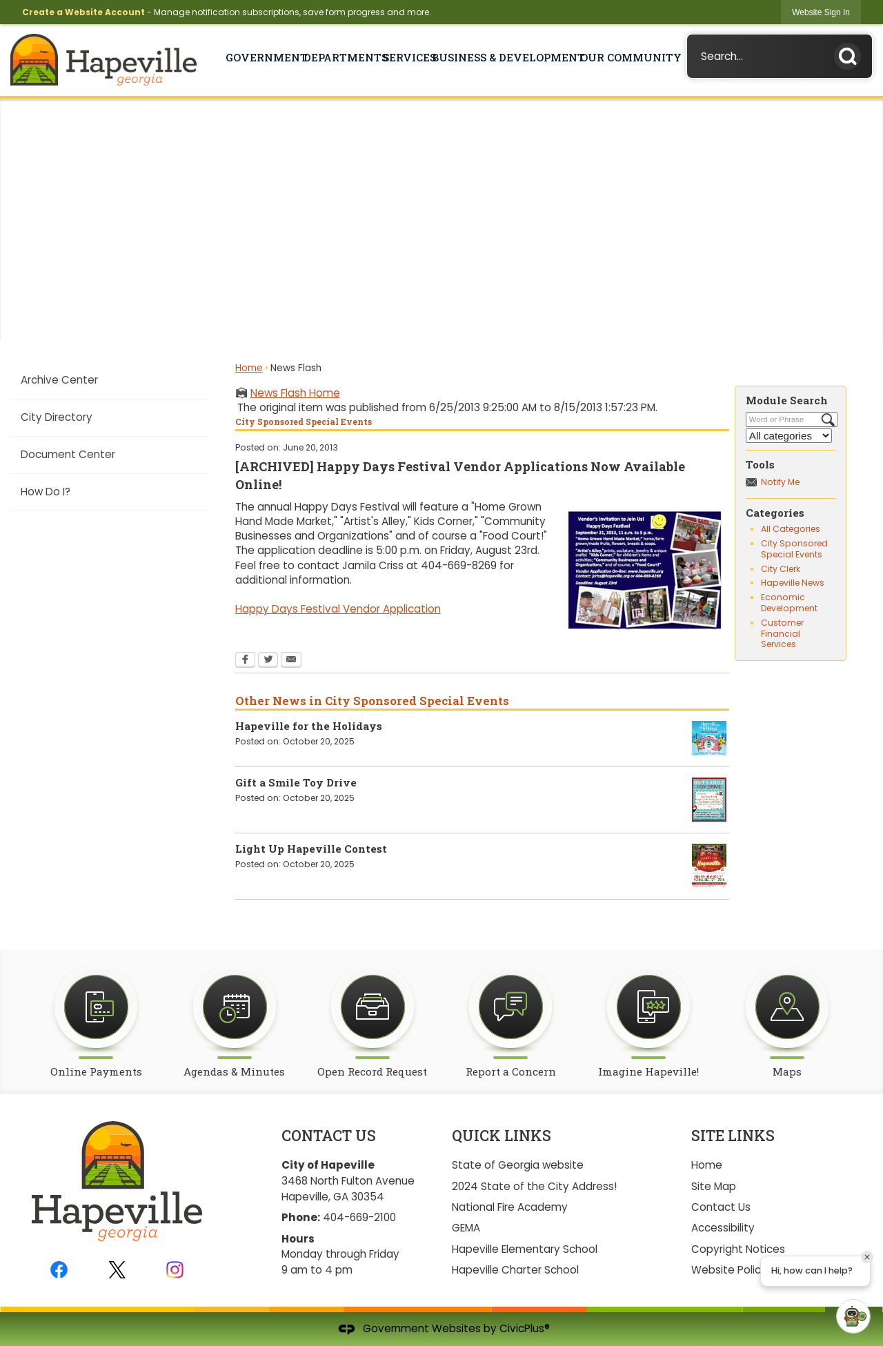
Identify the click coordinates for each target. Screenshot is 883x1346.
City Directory (56, 417)
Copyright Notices (738, 1249)
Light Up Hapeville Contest (311, 848)
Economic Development (789, 602)
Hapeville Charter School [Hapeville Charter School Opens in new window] (515, 1270)
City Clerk (780, 569)
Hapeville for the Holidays (308, 726)
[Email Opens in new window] (291, 661)
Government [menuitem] (263, 57)
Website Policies (733, 1270)
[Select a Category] (789, 435)
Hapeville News (792, 582)
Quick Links (501, 1135)
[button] (851, 53)
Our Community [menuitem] (627, 57)
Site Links (733, 1135)
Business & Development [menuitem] (505, 57)
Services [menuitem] (406, 57)
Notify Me (780, 482)
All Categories (790, 529)
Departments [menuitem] (342, 57)
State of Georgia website (518, 1165)
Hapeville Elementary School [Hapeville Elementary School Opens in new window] (524, 1249)
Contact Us (721, 1207)
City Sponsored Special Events (794, 548)
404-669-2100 (359, 1217)
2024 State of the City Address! (534, 1186)
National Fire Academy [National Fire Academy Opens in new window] (510, 1207)
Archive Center (59, 380)
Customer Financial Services (782, 634)
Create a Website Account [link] (83, 12)
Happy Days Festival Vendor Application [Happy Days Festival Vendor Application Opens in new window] (338, 609)
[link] (821, 12)
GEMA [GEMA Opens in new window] (466, 1227)
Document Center (68, 454)
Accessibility (723, 1227)
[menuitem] (109, 380)
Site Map (713, 1186)
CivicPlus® (524, 1328)
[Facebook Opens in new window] (245, 661)
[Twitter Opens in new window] (268, 661)
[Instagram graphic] (174, 1269)
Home (249, 368)
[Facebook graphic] (59, 1269)
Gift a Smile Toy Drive (296, 782)
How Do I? (45, 491)
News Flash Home (295, 393)
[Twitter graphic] (117, 1269)
